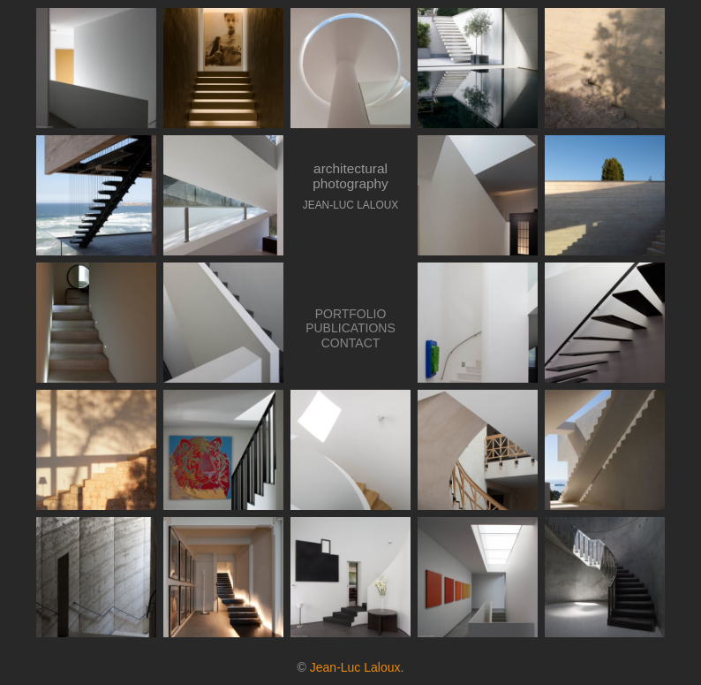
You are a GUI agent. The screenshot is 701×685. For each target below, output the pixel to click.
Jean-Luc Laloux (355, 667)
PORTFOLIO (351, 314)
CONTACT (351, 343)
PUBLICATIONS (350, 328)
